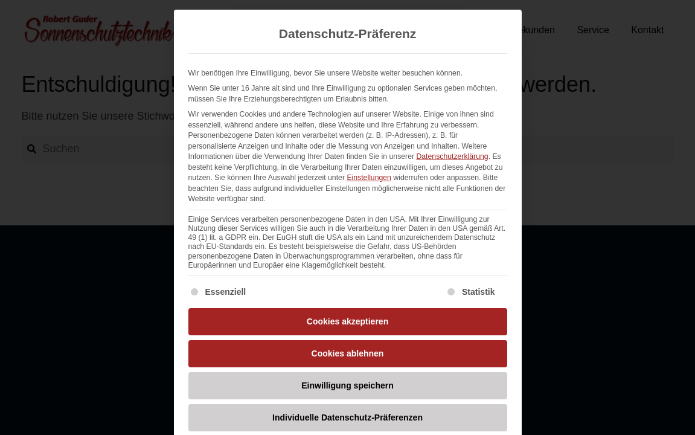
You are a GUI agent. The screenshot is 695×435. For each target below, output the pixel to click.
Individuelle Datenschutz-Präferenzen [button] (347, 417)
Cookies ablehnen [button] (348, 353)
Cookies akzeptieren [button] (347, 321)
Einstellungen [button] (369, 177)
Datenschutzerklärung (452, 156)
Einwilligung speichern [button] (347, 385)
